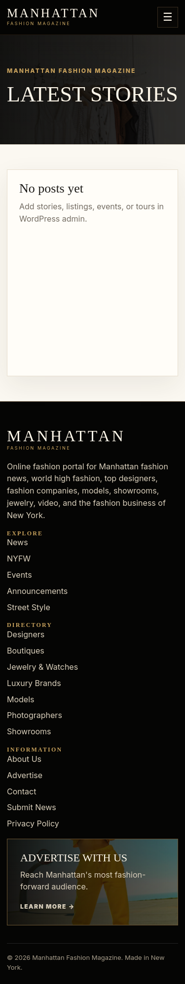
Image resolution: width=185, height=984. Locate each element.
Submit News (31, 807)
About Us (24, 759)
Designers (25, 634)
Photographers (34, 715)
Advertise (24, 775)
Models (21, 699)
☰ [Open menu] (168, 17)
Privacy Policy (33, 823)
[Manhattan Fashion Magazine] (53, 17)
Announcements (37, 591)
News (17, 542)
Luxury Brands (34, 683)
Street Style (28, 607)
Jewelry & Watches (42, 667)
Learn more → (47, 906)
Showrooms (29, 731)
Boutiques (25, 651)
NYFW (19, 558)
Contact (21, 791)
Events (19, 575)
